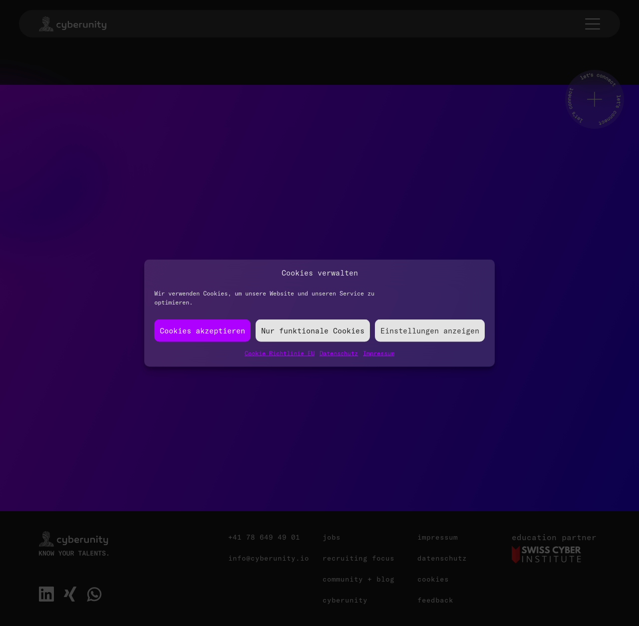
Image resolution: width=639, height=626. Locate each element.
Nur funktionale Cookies (312, 330)
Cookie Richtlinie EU (280, 353)
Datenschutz (339, 353)
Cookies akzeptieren (202, 330)
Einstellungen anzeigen (429, 330)
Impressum (378, 353)
